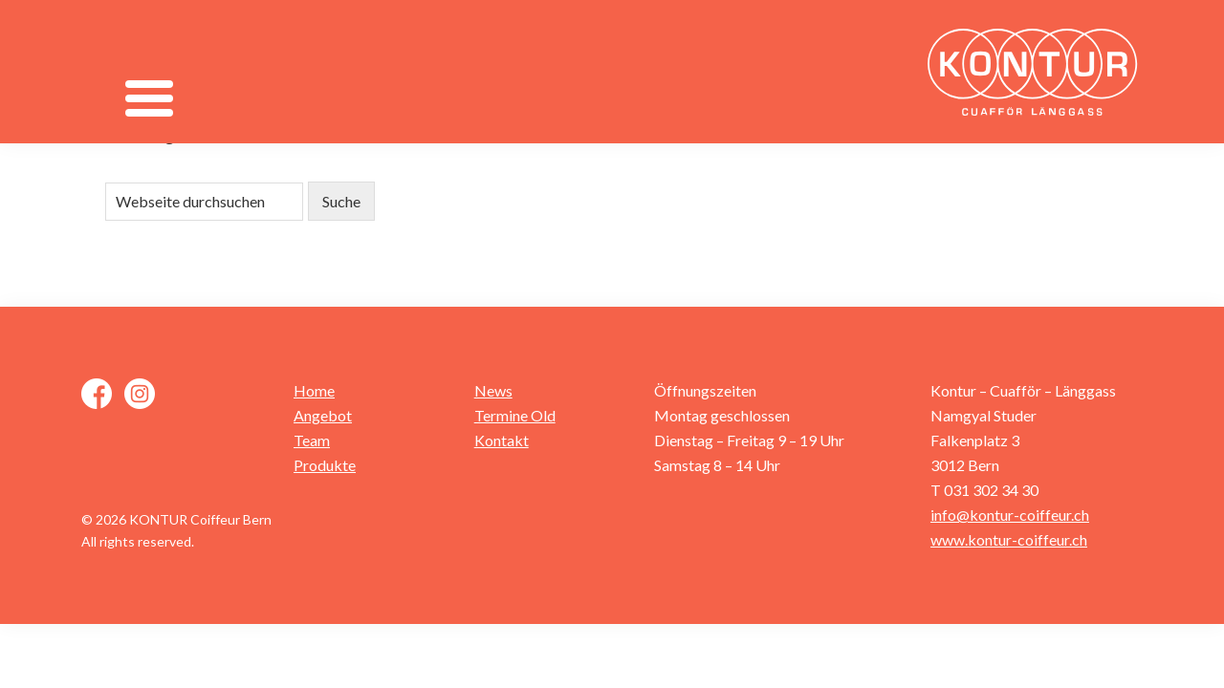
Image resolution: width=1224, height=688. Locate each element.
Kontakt (501, 440)
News (493, 390)
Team (312, 440)
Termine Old (515, 415)
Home (314, 390)
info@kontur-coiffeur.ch (1009, 514)
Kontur (1037, 71)
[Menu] (148, 98)
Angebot (323, 415)
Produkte (325, 465)
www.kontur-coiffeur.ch (1008, 539)
